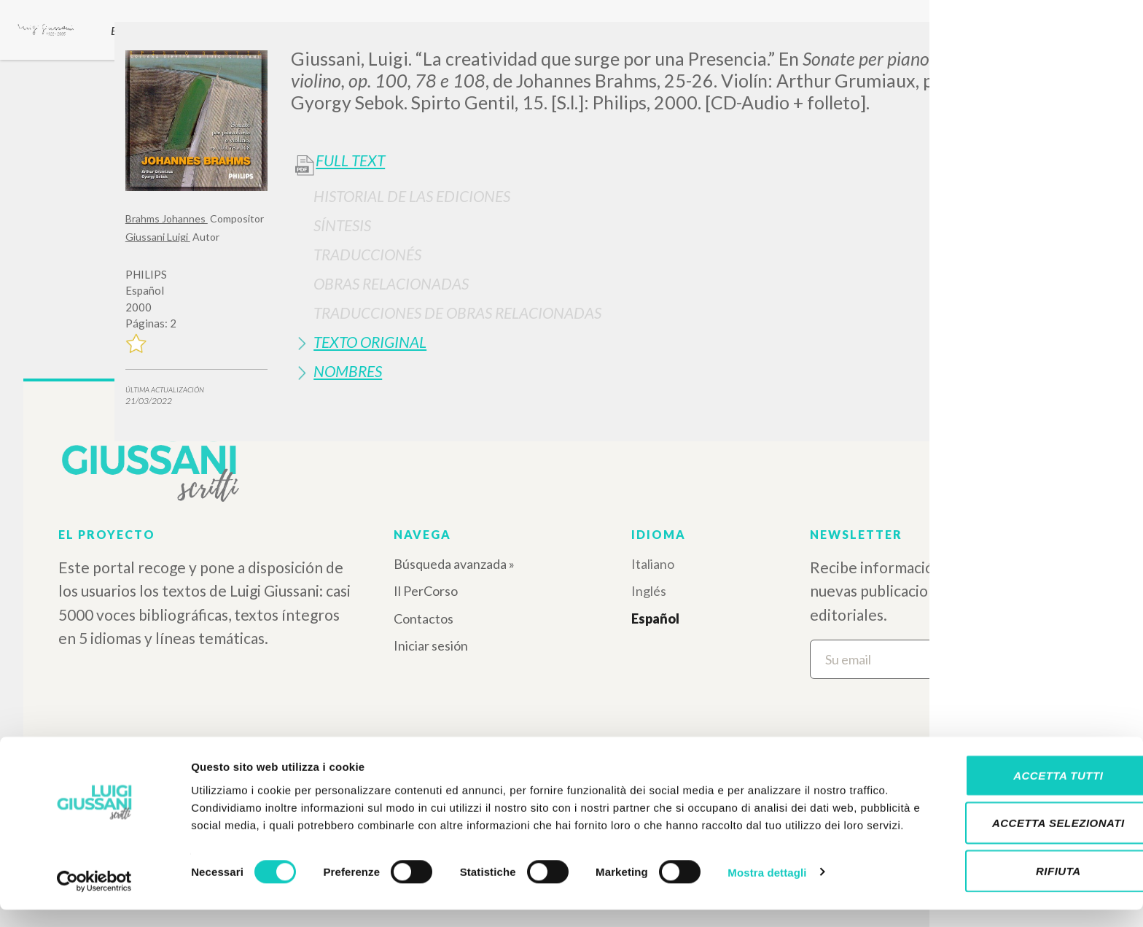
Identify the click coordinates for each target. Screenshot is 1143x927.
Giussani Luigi (157, 236)
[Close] (1006, 43)
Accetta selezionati (1021, 832)
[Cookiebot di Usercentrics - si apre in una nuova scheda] (94, 898)
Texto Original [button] (369, 341)
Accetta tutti (1021, 783)
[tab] (654, 196)
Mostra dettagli (766, 898)
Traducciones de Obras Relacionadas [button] (457, 312)
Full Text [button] (350, 160)
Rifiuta (1021, 879)
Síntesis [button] (342, 225)
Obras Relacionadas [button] (391, 283)
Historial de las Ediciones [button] (411, 195)
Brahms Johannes (166, 218)
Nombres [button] (347, 370)
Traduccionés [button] (367, 254)
